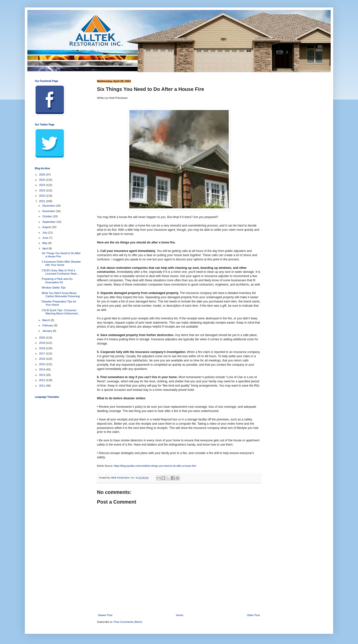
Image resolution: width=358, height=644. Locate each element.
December (49, 205)
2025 (42, 179)
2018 (42, 348)
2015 (42, 364)
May (45, 242)
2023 (42, 190)
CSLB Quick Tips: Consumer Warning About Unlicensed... (61, 312)
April (45, 248)
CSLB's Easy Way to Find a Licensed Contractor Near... (60, 272)
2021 (42, 201)
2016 (42, 358)
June (45, 237)
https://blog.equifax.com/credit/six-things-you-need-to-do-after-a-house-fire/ (155, 466)
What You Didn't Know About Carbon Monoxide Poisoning (61, 295)
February (48, 325)
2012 (42, 380)
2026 (42, 174)
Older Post (253, 615)
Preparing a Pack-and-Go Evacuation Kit (57, 280)
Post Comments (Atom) (128, 621)
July (45, 232)
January (47, 330)
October (47, 216)
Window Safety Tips (54, 287)
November (49, 211)
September (49, 221)
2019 (42, 342)
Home (179, 615)
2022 (42, 195)
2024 (42, 184)
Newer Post (105, 615)
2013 (42, 374)
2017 (42, 353)
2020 (42, 337)
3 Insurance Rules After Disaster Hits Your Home (61, 263)
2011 (42, 385)
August (46, 227)
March (46, 320)
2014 (42, 369)
